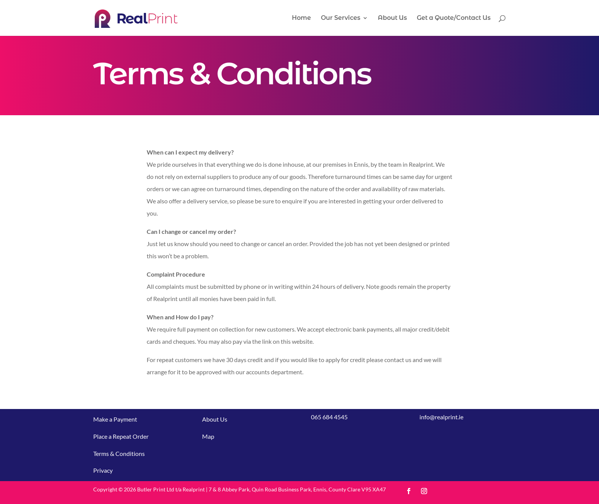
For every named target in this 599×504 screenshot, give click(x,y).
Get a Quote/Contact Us (454, 18)
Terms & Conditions (119, 453)
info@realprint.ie (441, 416)
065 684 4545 (329, 416)
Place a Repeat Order (121, 436)
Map (208, 436)
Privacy (103, 470)
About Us (392, 18)
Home (301, 18)
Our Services (340, 18)
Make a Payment (115, 419)
